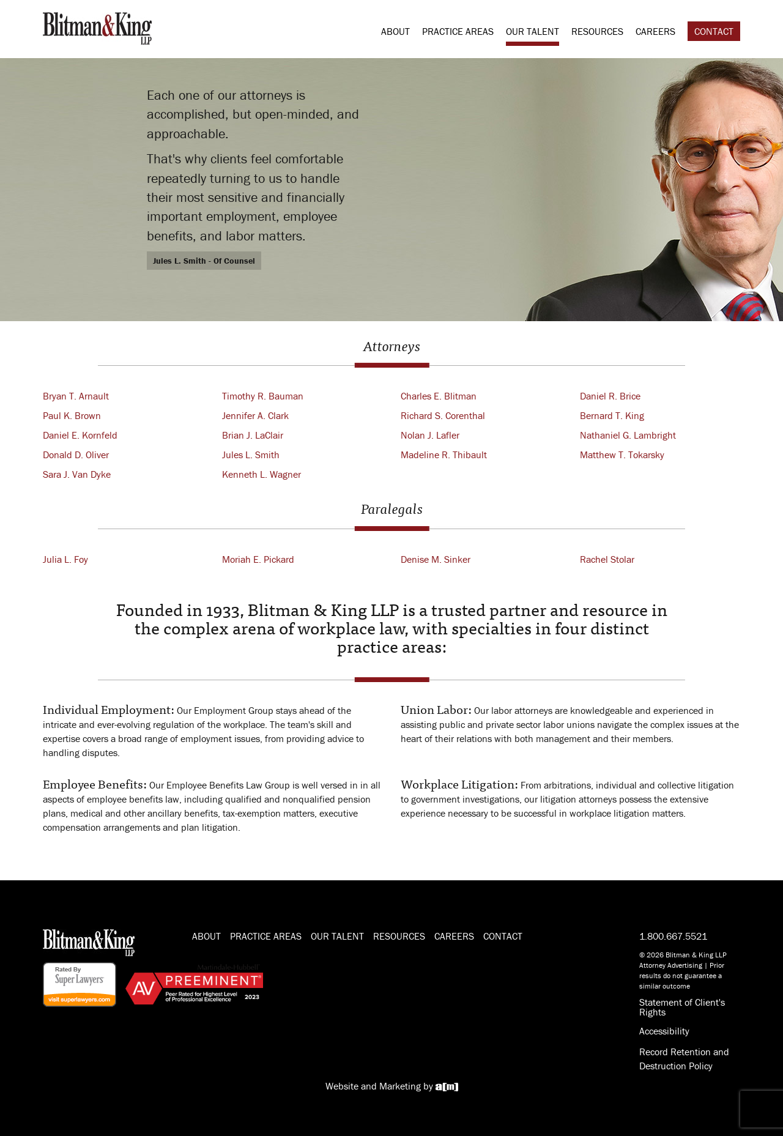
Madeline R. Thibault (444, 454)
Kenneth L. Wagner (261, 474)
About (395, 31)
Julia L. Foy (65, 559)
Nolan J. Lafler (430, 435)
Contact (713, 31)
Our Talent (532, 31)
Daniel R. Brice (610, 396)
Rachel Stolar (607, 559)
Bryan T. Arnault (76, 396)
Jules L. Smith (251, 454)
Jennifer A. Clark (255, 415)
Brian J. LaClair (252, 435)
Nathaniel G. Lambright (628, 435)
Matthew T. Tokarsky (622, 454)
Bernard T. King (612, 415)
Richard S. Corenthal (443, 415)
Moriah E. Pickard (258, 559)
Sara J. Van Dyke (77, 474)
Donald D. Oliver (76, 454)
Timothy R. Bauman (262, 396)
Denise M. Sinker (435, 559)
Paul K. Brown (72, 415)
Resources (597, 31)
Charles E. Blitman (439, 396)
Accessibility (664, 1031)
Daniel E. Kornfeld (80, 435)
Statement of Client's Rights (682, 1007)
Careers (655, 31)
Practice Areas (458, 31)
